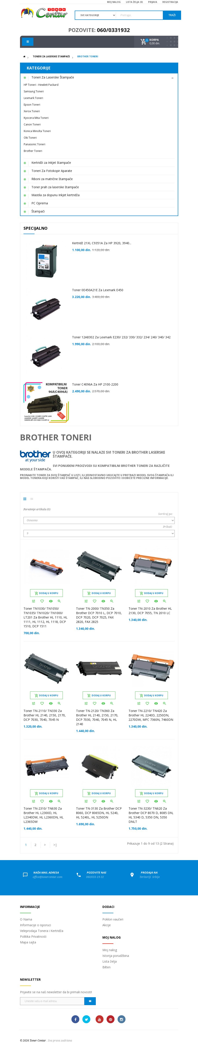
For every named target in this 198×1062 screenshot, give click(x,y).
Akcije (106, 925)
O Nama (26, 919)
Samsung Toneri (34, 91)
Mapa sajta (28, 942)
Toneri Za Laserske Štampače (51, 56)
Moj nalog (109, 950)
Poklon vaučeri (112, 919)
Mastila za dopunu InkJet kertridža (55, 195)
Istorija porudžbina (115, 956)
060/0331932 (113, 30)
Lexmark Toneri (33, 98)
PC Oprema (39, 203)
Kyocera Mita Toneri (36, 118)
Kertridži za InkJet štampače (51, 162)
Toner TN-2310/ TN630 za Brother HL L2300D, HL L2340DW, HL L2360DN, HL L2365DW (44, 815)
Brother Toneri (87, 56)
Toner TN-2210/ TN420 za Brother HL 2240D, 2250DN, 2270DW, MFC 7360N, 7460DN (151, 715)
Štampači (38, 211)
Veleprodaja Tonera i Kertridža (41, 931)
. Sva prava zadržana (59, 1040)
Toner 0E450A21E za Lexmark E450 (97, 290)
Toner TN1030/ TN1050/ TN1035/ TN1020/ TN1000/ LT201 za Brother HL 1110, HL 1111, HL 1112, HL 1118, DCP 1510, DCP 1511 (45, 617)
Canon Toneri (32, 124)
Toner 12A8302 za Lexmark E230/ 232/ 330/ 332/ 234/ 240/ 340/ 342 (121, 337)
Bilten (106, 967)
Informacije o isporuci (35, 925)
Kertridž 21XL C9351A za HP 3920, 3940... (101, 243)
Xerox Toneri (32, 111)
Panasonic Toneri (34, 144)
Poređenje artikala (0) (37, 509)
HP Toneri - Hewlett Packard (41, 85)
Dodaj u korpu (46, 593)
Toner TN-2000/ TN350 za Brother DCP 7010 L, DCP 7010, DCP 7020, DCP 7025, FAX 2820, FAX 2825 (99, 615)
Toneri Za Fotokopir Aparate (51, 171)
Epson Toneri (32, 104)
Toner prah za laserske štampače (55, 187)
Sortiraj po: (165, 514)
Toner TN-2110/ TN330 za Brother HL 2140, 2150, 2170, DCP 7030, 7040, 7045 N (45, 715)
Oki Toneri (30, 138)
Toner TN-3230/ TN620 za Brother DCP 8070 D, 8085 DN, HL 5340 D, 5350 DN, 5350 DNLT (151, 815)
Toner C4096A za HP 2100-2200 (95, 384)
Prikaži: (168, 526)
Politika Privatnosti (33, 936)
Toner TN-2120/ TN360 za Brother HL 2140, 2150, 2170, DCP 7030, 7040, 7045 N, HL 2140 (97, 717)
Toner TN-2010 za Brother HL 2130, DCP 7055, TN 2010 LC (150, 610)
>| (55, 845)
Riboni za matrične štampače (52, 179)
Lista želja (109, 961)
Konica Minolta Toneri (37, 131)
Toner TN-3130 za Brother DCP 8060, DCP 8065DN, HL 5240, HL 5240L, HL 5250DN (99, 812)
